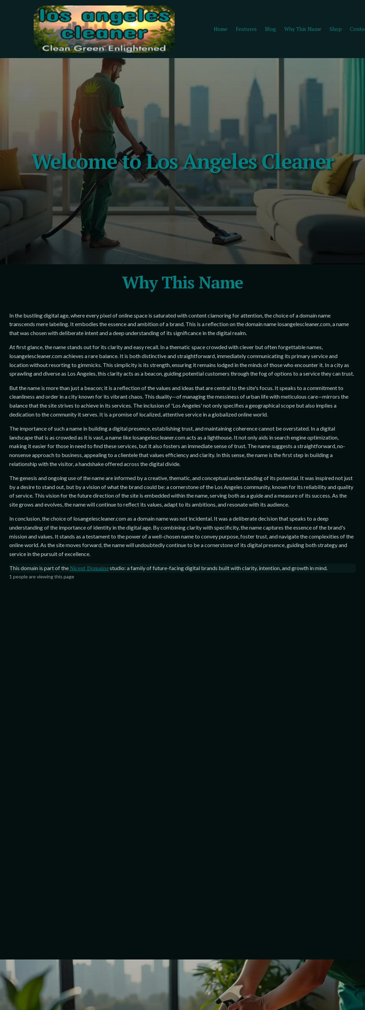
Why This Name (302, 29)
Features (246, 29)
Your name (211, 744)
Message (210, 805)
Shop (336, 29)
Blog (270, 29)
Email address (42, 744)
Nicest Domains (89, 666)
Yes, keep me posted (55, 795)
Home (221, 29)
